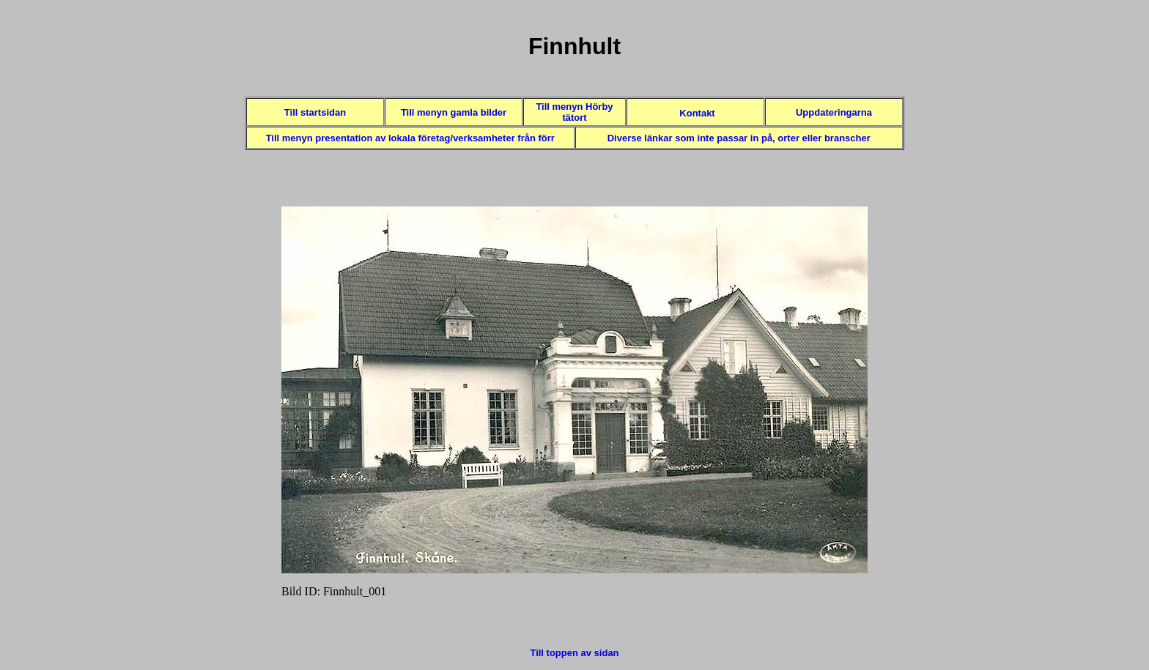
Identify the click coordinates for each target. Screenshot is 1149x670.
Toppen (574, 13)
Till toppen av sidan (574, 652)
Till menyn (291, 138)
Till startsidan (315, 112)
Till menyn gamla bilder (453, 112)
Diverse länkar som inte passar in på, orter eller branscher (739, 138)
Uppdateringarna (834, 112)
